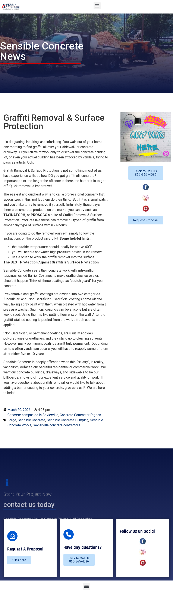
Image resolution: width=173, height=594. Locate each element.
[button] (97, 5)
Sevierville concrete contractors (56, 425)
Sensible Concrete (31, 420)
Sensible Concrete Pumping (67, 420)
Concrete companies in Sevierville (32, 415)
